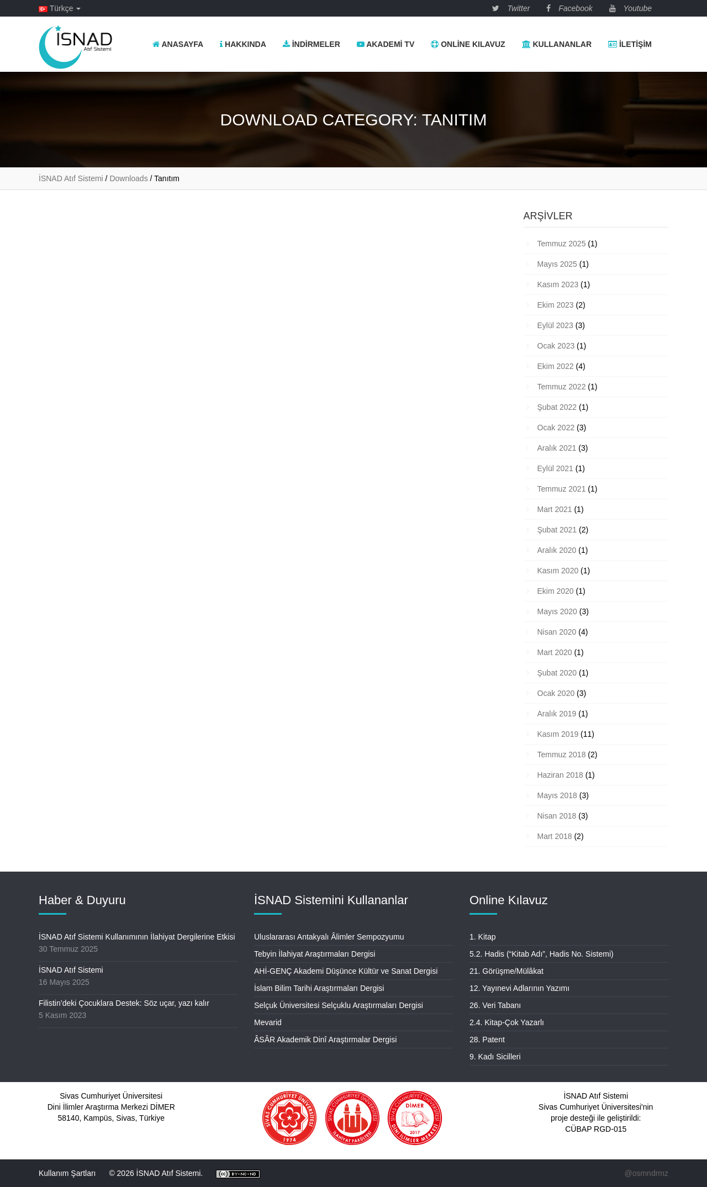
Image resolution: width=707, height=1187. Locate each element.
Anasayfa (177, 44)
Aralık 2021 (557, 448)
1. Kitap (482, 936)
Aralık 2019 (557, 713)
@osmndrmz (646, 1173)
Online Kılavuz (468, 44)
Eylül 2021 (555, 468)
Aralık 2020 (557, 550)
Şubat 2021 (557, 529)
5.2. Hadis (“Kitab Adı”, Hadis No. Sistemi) (541, 953)
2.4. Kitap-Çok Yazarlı (506, 1022)
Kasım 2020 (558, 570)
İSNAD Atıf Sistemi (71, 970)
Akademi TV (385, 44)
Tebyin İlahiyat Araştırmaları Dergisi (314, 953)
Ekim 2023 (555, 304)
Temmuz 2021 (561, 488)
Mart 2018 (554, 836)
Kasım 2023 (558, 284)
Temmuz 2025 (561, 243)
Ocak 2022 (556, 427)
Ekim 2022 (555, 366)
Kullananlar (557, 44)
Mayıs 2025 (557, 264)
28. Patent (487, 1039)
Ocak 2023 (556, 345)
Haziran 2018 (560, 775)
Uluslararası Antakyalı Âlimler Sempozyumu (329, 936)
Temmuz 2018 (561, 754)
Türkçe (60, 8)
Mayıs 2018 (557, 795)
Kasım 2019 (558, 734)
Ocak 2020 (556, 693)
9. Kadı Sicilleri (495, 1056)
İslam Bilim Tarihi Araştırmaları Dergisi (319, 988)
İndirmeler (311, 44)
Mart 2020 (554, 652)
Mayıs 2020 (557, 611)
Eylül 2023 (555, 325)
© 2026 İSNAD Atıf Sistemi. (156, 1173)
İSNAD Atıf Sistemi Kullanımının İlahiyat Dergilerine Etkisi (137, 936)
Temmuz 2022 (561, 386)
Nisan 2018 (557, 815)
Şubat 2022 (557, 407)
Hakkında (243, 44)
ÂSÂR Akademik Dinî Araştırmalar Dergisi (325, 1039)
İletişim (630, 44)
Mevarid (268, 1022)
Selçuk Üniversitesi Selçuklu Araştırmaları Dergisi (338, 1005)
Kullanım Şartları (67, 1173)
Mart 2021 (554, 509)
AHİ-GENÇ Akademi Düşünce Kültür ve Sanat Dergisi (345, 971)
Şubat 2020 (557, 672)
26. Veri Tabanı (495, 1005)
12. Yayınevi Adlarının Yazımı (519, 988)
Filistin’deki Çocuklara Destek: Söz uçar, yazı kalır (124, 1003)
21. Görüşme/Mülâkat (506, 971)
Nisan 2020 (557, 631)
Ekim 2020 (555, 591)
